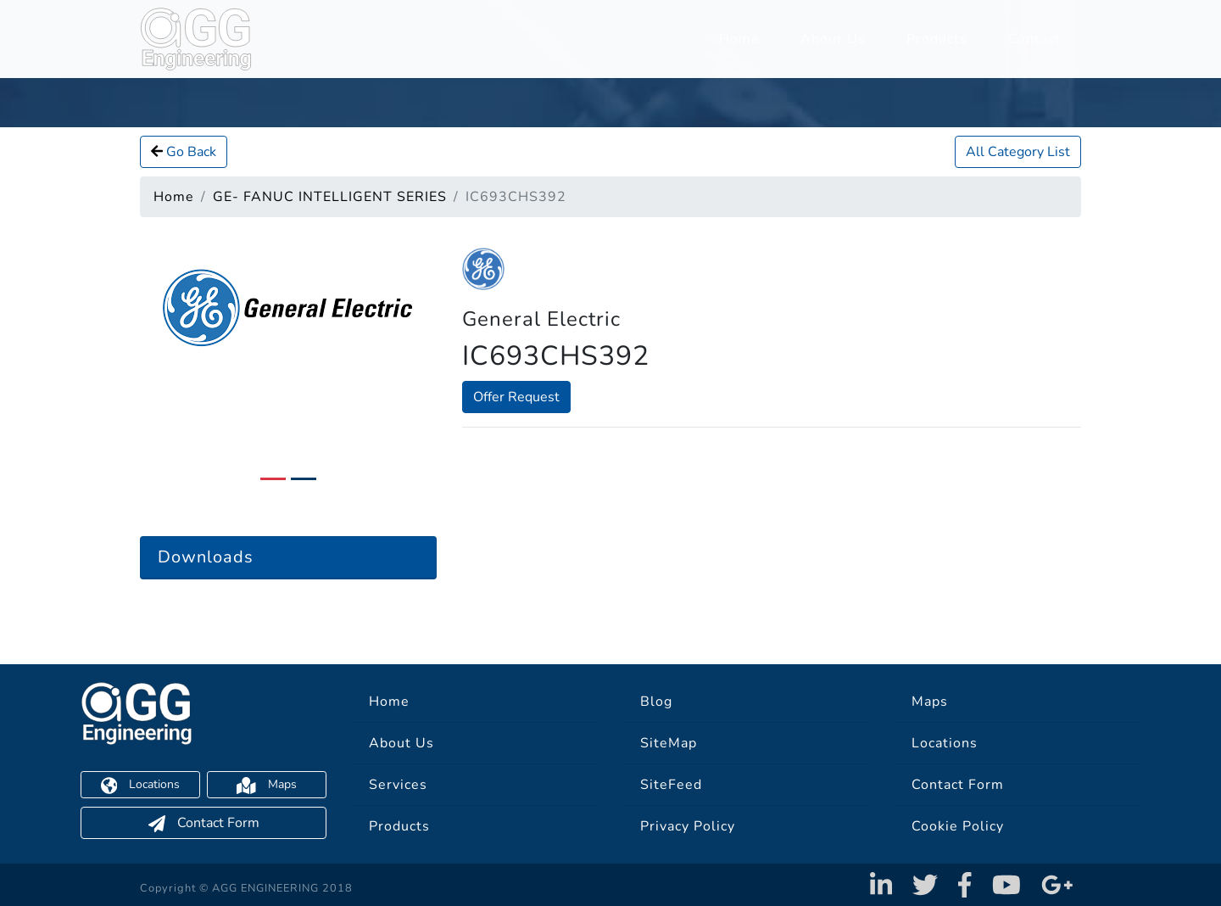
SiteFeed (671, 784)
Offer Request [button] (516, 397)
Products (936, 39)
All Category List (1018, 152)
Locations (140, 785)
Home (739, 39)
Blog (656, 701)
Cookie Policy (958, 826)
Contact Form (958, 784)
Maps (267, 785)
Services (398, 784)
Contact (1034, 39)
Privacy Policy (687, 826)
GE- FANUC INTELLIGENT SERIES (330, 196)
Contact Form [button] (203, 823)
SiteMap (668, 743)
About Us (833, 39)
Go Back (183, 152)
